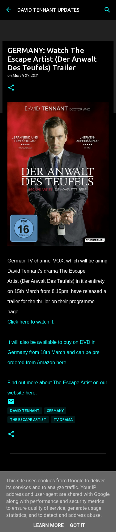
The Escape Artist (28, 420)
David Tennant (25, 411)
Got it (77, 525)
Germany (55, 411)
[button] (11, 88)
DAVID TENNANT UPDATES (48, 10)
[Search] (107, 9)
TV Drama (63, 420)
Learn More (48, 525)
